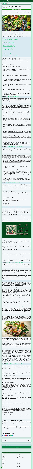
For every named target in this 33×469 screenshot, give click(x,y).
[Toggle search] (29, 1)
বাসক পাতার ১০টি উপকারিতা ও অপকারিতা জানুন (12, 96)
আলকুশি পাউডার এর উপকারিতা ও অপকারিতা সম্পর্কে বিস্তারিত (14, 262)
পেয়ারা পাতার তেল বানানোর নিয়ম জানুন (8, 50)
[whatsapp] (24, 1)
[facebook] (23, 1)
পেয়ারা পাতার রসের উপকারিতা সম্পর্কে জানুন (9, 45)
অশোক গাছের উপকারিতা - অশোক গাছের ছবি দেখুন (13, 182)
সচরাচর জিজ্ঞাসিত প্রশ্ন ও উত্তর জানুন (8, 53)
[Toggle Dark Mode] (27, 1)
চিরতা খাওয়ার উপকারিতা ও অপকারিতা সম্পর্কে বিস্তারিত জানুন (14, 146)
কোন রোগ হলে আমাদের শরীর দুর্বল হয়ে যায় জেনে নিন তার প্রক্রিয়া (14, 306)
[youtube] (26, 1)
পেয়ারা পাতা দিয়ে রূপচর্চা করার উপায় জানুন (9, 46)
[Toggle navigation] (30, 1)
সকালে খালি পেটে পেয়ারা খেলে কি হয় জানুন (9, 43)
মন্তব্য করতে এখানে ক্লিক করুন (16, 447)
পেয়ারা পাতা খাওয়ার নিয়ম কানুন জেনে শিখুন (9, 48)
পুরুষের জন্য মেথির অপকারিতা (16, 9)
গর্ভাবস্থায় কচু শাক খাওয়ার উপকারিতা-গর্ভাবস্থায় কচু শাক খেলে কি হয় (15, 363)
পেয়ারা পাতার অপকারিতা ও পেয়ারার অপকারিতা (9, 41)
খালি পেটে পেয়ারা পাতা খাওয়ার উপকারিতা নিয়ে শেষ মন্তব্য (11, 55)
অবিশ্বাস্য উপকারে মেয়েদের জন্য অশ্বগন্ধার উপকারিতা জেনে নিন (14, 207)
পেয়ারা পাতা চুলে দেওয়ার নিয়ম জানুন (8, 49)
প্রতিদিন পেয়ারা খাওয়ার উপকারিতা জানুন (8, 42)
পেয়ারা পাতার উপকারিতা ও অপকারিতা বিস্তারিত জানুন (10, 39)
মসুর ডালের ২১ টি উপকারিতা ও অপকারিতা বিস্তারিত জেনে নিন (14, 281)
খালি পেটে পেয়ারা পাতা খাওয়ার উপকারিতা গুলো (9, 38)
